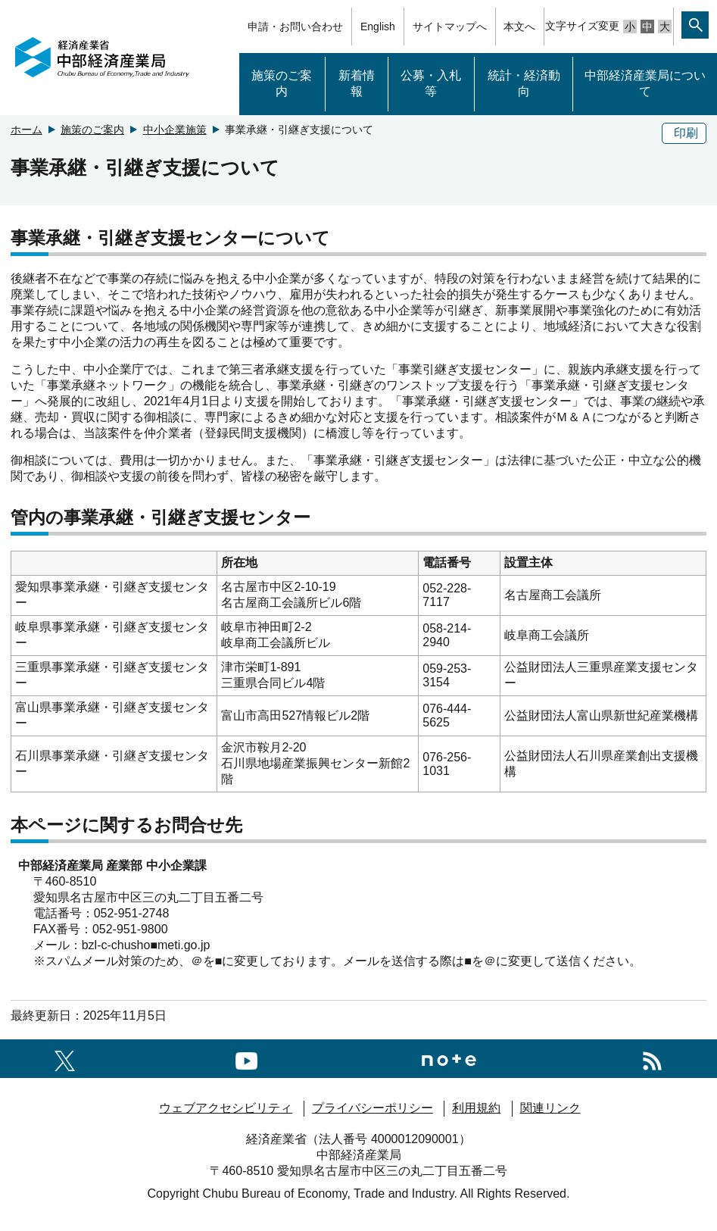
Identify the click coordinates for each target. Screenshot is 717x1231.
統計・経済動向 (524, 83)
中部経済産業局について (645, 83)
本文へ (519, 26)
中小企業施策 (175, 129)
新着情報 (356, 83)
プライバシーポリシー (372, 1107)
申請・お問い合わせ (295, 26)
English (377, 26)
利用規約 (476, 1107)
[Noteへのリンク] (449, 1058)
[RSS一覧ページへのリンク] (652, 1058)
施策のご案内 (281, 83)
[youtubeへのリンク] (246, 1058)
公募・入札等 (431, 83)
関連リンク (550, 1107)
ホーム (26, 129)
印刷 (686, 133)
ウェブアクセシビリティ (225, 1107)
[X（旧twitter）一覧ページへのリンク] (65, 1058)
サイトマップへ (450, 26)
